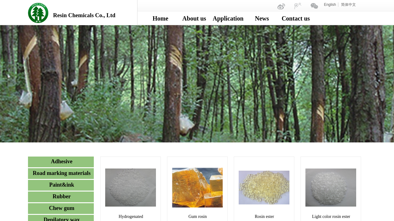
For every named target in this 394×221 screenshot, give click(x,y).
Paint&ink (61, 185)
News (262, 18)
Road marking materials (62, 173)
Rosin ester (264, 216)
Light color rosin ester (331, 216)
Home (160, 18)
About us (194, 18)
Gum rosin (198, 216)
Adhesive (61, 161)
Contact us (296, 18)
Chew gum (61, 208)
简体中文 (348, 4)
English (330, 4)
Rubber (62, 196)
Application (228, 18)
